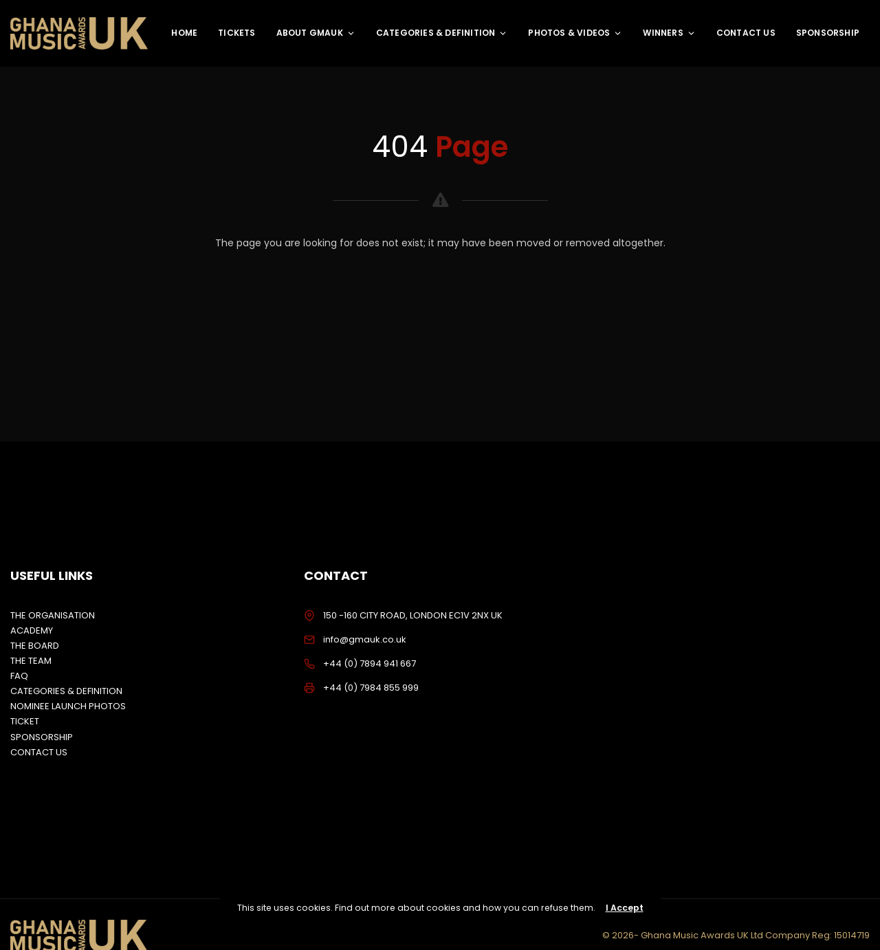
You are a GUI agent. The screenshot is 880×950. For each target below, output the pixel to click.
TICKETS (236, 33)
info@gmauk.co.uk (364, 639)
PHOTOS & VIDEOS (575, 33)
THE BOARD (34, 645)
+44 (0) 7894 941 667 (369, 663)
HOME (184, 33)
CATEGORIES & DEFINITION (442, 33)
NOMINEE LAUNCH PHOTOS (68, 706)
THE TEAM (31, 660)
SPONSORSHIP (827, 33)
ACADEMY (31, 630)
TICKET (24, 721)
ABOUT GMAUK (315, 33)
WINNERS (669, 33)
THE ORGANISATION (52, 615)
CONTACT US (746, 33)
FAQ (19, 675)
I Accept (625, 908)
